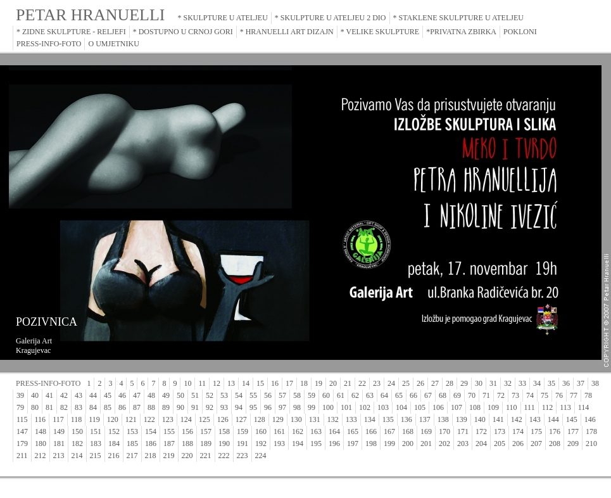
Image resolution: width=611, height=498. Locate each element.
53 (224, 395)
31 (493, 383)
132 (333, 419)
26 (420, 383)
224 (261, 455)
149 (59, 431)
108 (475, 407)
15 (260, 383)
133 (351, 419)
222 (224, 455)
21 (347, 383)
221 (205, 455)
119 (94, 419)
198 (371, 443)
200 (407, 443)
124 (186, 419)
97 (282, 407)
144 (553, 419)
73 (515, 395)
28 (449, 383)
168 (407, 431)
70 (472, 395)
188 (187, 443)
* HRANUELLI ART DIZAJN (287, 31)
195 (316, 443)
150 (77, 431)
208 (554, 443)
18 (304, 383)
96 (268, 407)
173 (499, 431)
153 (132, 431)
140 (480, 419)
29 (464, 383)
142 (516, 419)
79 (20, 407)
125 (204, 419)
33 (522, 383)
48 (151, 395)
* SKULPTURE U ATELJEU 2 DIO (330, 17)
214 (77, 455)
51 (195, 395)
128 (259, 419)
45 (107, 395)
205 (499, 443)
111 (529, 407)
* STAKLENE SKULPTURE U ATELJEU (458, 17)
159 (242, 431)
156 (187, 431)
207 (536, 443)
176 (554, 431)
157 (205, 431)
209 (573, 443)
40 (35, 395)
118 (76, 419)
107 (456, 407)
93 (224, 407)
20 (333, 383)
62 (355, 395)
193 (279, 443)
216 (114, 455)
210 (591, 443)
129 (278, 419)
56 (268, 395)
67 (428, 395)
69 (457, 395)
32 (508, 383)
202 (444, 443)
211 (22, 455)
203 (463, 443)
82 (64, 407)
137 (425, 419)
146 (590, 419)
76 (559, 395)
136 (406, 419)
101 (346, 407)
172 (481, 431)
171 (463, 431)
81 (49, 407)
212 (40, 455)
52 (209, 395)
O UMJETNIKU (113, 43)
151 (95, 431)
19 (318, 383)
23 (377, 383)
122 (149, 419)
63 (370, 395)
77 (573, 395)
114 (583, 407)
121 (131, 419)
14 (245, 383)
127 (241, 419)
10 (187, 383)
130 (296, 419)
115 (22, 419)
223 (242, 455)
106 (438, 407)
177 (573, 431)
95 (253, 407)
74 (530, 395)
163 (316, 431)
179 (22, 443)
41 (49, 395)
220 (187, 455)
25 (406, 383)
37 (580, 383)
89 (166, 407)
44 (93, 395)
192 (261, 443)
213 (59, 455)
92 (209, 407)
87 (137, 407)
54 (239, 395)
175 (536, 431)
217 (132, 455)
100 (328, 407)
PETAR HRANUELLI (90, 15)
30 (478, 383)
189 (205, 443)
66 (413, 395)
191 (242, 443)
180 (40, 443)
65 (399, 395)
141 (498, 419)
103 (383, 407)
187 (169, 443)
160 (261, 431)
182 (77, 443)
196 (334, 443)
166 (371, 431)
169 (426, 431)
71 (486, 395)
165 (352, 431)
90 (180, 407)
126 (223, 419)
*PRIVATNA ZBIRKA (461, 31)
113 (565, 407)
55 (253, 395)
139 (461, 419)
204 (481, 443)
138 (443, 419)
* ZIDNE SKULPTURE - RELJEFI (71, 31)
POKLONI (520, 31)
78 (588, 395)
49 (166, 395)
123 (167, 419)
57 (282, 395)
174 (518, 431)
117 (58, 419)
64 (384, 395)
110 (511, 407)
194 (297, 443)
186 (150, 443)
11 (202, 383)
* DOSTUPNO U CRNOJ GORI (183, 31)
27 (435, 383)
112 (547, 407)
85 (107, 407)
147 (22, 431)
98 (297, 407)
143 (535, 419)
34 (537, 383)
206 (518, 443)
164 (334, 431)
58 (297, 395)
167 (389, 431)
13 (231, 383)
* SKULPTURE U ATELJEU (223, 17)
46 (122, 395)
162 (297, 431)
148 (40, 431)
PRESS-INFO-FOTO (48, 43)
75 (544, 395)
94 (239, 407)
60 (326, 395)
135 (388, 419)
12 (216, 383)
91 (195, 407)
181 (59, 443)
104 (401, 407)
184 (114, 443)
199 (389, 443)
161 (279, 431)
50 (180, 395)
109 (493, 407)
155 (169, 431)
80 (35, 407)
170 (444, 431)
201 (426, 443)
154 (150, 431)
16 (275, 383)
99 (311, 407)
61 (340, 395)
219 (169, 455)
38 (595, 383)
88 (151, 407)
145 (571, 419)
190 (224, 443)
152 (114, 431)
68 (442, 395)
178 (591, 431)
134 (369, 419)
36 (566, 383)
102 (364, 407)
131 (314, 419)
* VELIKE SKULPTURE (380, 31)
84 (93, 407)
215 (95, 455)
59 (311, 395)
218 (150, 455)
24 (391, 383)
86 (122, 407)
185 (132, 443)
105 (419, 407)
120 (112, 419)
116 (40, 419)
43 (78, 395)
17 (289, 383)
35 (551, 383)
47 (137, 395)
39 (20, 395)
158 (224, 431)
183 (95, 443)
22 (362, 383)
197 (352, 443)
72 (501, 395)
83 (78, 407)
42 (64, 395)
